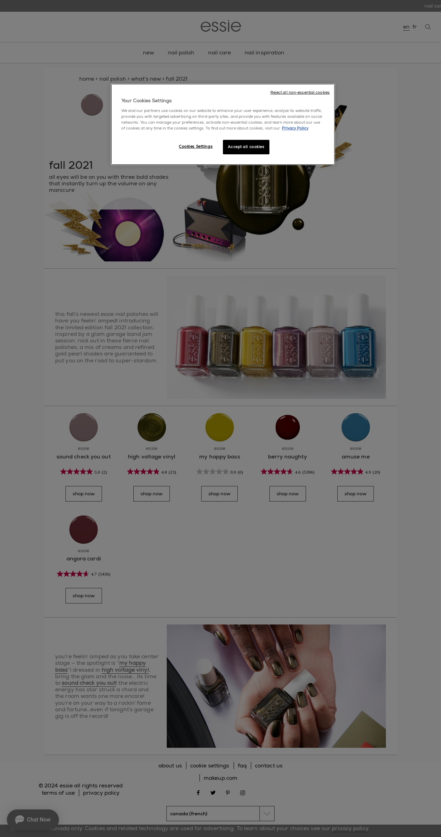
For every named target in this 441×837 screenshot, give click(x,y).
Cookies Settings (196, 146)
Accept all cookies (246, 146)
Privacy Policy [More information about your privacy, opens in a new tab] (295, 128)
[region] (223, 124)
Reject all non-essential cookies (300, 92)
